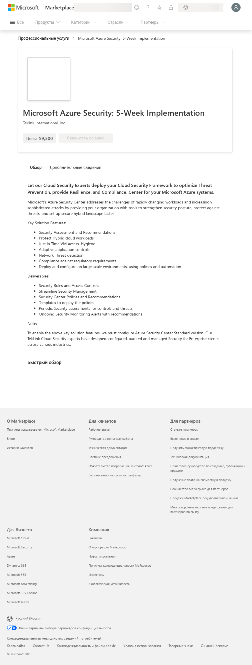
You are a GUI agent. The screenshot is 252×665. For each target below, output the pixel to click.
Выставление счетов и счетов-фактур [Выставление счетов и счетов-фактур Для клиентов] (115, 475)
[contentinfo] (74, 38)
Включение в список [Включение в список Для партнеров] (184, 438)
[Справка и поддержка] (148, 7)
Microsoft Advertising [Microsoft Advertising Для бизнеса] (22, 584)
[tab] (37, 167)
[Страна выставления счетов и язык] (200, 7)
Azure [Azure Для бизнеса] (11, 556)
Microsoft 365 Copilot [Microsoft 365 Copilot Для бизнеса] (22, 593)
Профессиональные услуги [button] (43, 38)
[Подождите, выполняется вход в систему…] (236, 7)
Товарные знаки (181, 645)
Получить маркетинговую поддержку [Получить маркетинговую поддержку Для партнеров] (196, 448)
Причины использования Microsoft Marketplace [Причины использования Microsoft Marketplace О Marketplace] (41, 429)
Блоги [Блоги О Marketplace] (11, 438)
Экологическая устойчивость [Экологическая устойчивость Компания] (109, 584)
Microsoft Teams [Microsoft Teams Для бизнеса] (18, 602)
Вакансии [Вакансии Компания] (95, 538)
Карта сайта (16, 645)
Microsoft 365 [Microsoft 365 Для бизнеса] (16, 574)
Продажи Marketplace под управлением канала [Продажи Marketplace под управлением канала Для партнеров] (204, 498)
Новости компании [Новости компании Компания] (102, 556)
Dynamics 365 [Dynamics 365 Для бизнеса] (16, 565)
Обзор (36, 167)
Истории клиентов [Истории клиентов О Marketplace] (20, 448)
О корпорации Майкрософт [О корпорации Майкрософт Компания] (108, 547)
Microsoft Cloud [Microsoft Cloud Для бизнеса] (18, 538)
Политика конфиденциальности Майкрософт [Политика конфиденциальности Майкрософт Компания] (121, 565)
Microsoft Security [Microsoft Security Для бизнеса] (19, 547)
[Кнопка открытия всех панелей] (17, 22)
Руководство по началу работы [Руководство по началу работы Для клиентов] (111, 438)
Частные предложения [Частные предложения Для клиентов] (105, 457)
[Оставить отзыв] (136, 7)
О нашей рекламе (214, 645)
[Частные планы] (170, 7)
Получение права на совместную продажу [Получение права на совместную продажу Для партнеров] (200, 480)
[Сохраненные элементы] (159, 7)
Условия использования (142, 645)
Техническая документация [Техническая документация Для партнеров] (189, 457)
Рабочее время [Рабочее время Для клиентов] (100, 429)
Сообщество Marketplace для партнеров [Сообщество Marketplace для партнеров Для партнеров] (199, 489)
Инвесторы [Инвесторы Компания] (97, 574)
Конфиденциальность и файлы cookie (86, 645)
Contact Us (41, 645)
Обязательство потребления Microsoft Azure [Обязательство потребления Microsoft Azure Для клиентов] (121, 466)
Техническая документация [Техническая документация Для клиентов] (108, 448)
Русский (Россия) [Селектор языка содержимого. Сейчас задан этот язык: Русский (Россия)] (29, 618)
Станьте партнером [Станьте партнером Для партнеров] (184, 429)
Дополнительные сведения (75, 167)
